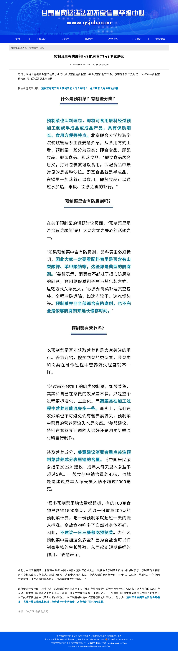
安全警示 (34, 48)
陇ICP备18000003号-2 (95, 639)
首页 (26, 48)
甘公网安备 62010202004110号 (120, 639)
